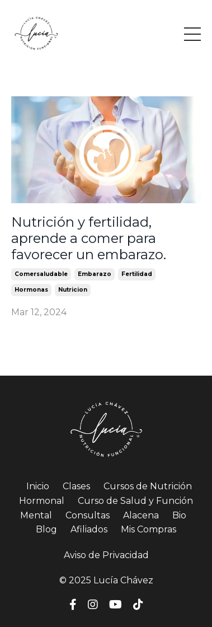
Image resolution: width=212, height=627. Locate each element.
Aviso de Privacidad (106, 555)
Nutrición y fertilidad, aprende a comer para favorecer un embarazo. (88, 238)
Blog (46, 529)
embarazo (94, 274)
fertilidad (136, 274)
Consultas (87, 515)
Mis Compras (148, 529)
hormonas (31, 289)
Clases (76, 486)
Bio (179, 515)
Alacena (141, 515)
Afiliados (88, 529)
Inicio (37, 486)
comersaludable (41, 274)
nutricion (72, 289)
